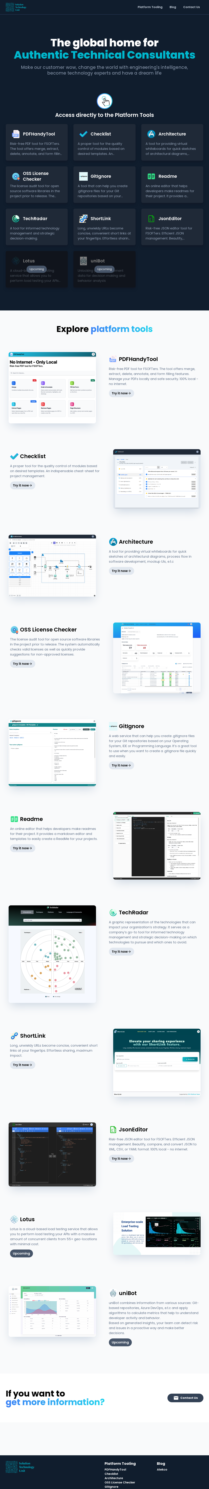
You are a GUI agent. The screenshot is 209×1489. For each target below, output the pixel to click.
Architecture (114, 1478)
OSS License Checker (120, 1482)
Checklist (111, 1474)
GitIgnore (111, 1487)
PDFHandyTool (115, 1469)
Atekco (162, 1469)
